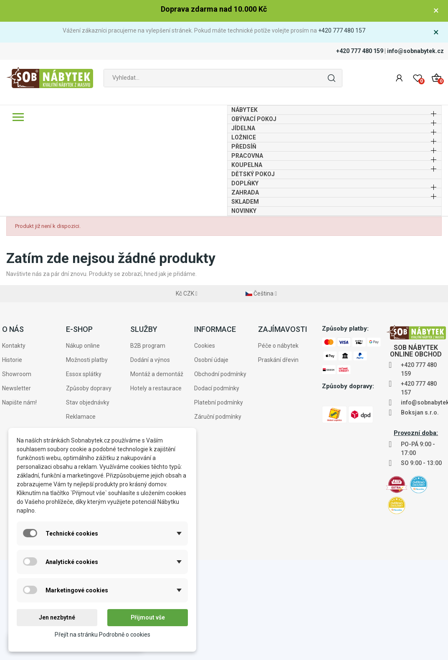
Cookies (204, 446)
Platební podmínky (218, 502)
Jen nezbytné (57, 617)
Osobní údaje (211, 460)
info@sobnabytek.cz (415, 51)
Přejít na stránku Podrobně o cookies (102, 634)
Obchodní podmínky (220, 474)
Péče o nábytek (278, 446)
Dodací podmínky (216, 488)
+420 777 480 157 (341, 30)
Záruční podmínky (217, 516)
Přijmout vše (148, 617)
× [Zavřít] (436, 10)
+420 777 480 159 (359, 51)
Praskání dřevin (278, 460)
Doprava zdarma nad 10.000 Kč (214, 9)
